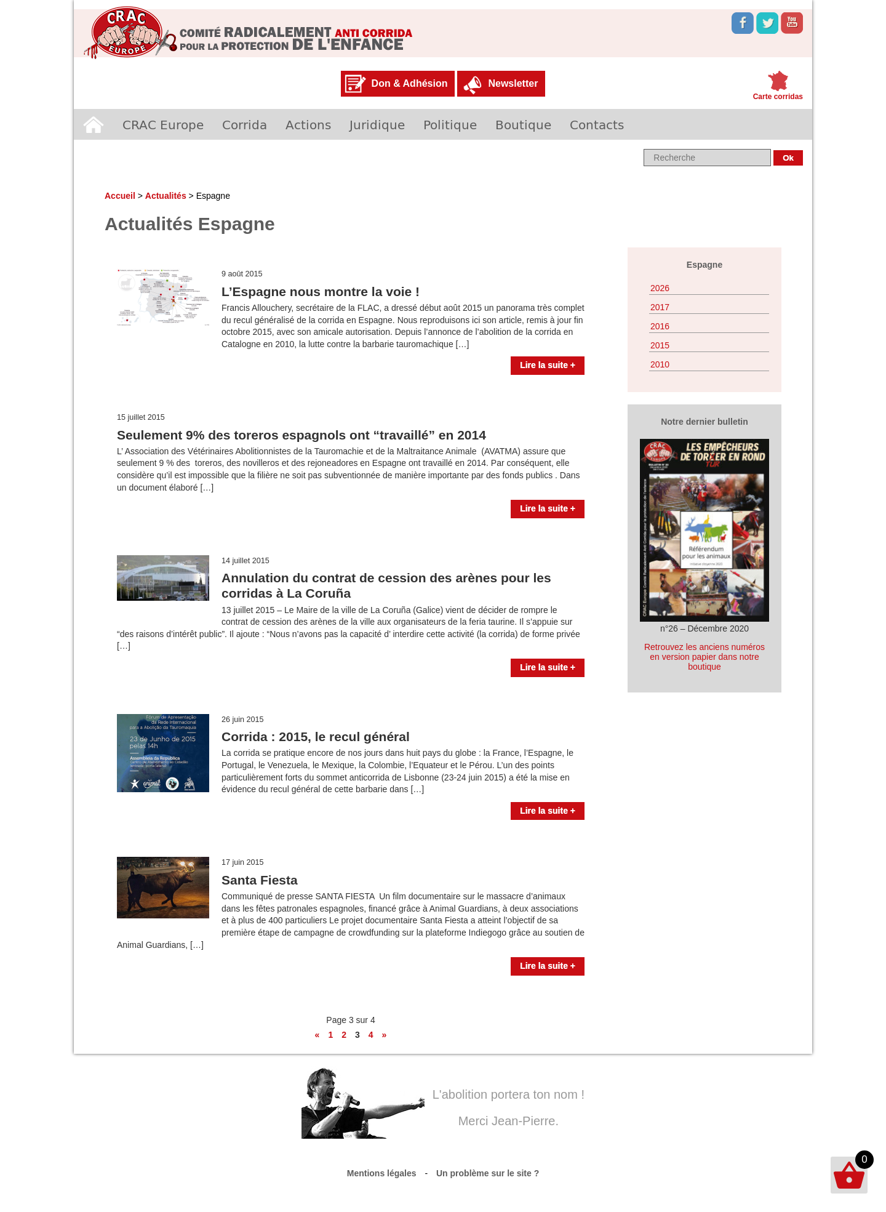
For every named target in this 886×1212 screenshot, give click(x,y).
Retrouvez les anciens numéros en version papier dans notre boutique (704, 657)
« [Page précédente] (317, 1035)
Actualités (165, 196)
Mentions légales (382, 1173)
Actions (308, 124)
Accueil (93, 124)
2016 (659, 326)
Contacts (597, 124)
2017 (659, 307)
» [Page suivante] (384, 1035)
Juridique (377, 124)
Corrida (244, 124)
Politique (450, 124)
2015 (659, 345)
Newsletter (513, 83)
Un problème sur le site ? (487, 1173)
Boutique (523, 124)
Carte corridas (778, 96)
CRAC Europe (163, 124)
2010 (659, 364)
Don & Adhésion (410, 83)
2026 (659, 288)
